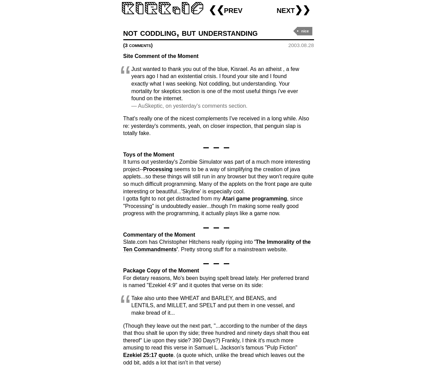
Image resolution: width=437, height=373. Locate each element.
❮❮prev (225, 9)
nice (305, 31)
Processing (157, 169)
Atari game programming (254, 199)
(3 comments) (138, 45)
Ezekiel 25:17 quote (148, 355)
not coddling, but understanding (190, 32)
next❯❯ (293, 9)
